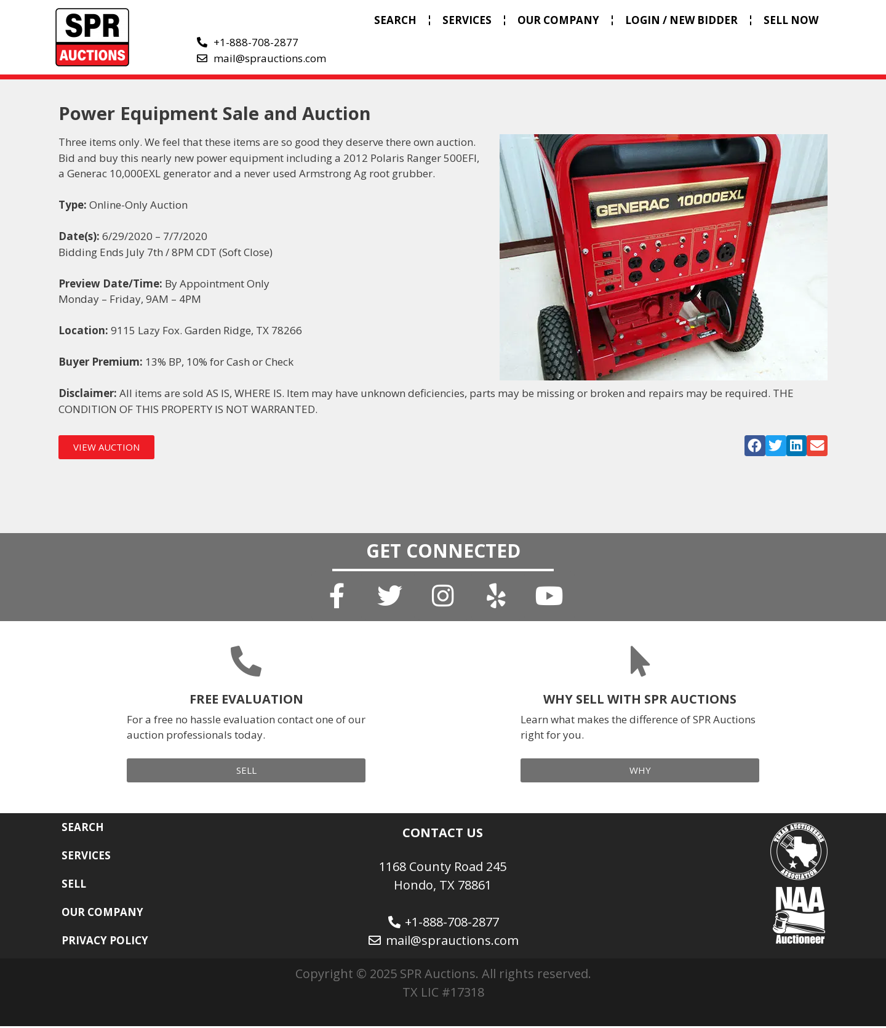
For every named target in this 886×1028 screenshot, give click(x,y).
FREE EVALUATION (246, 701)
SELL (74, 885)
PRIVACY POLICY (105, 942)
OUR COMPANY (558, 20)
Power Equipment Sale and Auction (214, 113)
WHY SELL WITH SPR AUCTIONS (639, 701)
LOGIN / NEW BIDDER (681, 20)
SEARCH (395, 20)
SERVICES (467, 20)
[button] (754, 445)
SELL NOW (791, 20)
